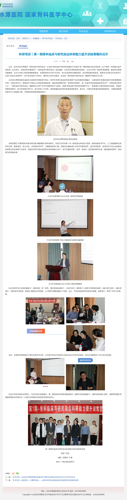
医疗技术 (63, 31)
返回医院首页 (110, 31)
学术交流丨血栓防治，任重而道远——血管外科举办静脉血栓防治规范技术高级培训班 (46, 480)
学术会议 (83, 31)
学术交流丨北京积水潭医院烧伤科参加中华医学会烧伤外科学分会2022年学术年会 (44, 477)
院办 (68, 453)
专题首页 (43, 31)
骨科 (31, 67)
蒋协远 (79, 70)
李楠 (29, 73)
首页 (18, 38)
